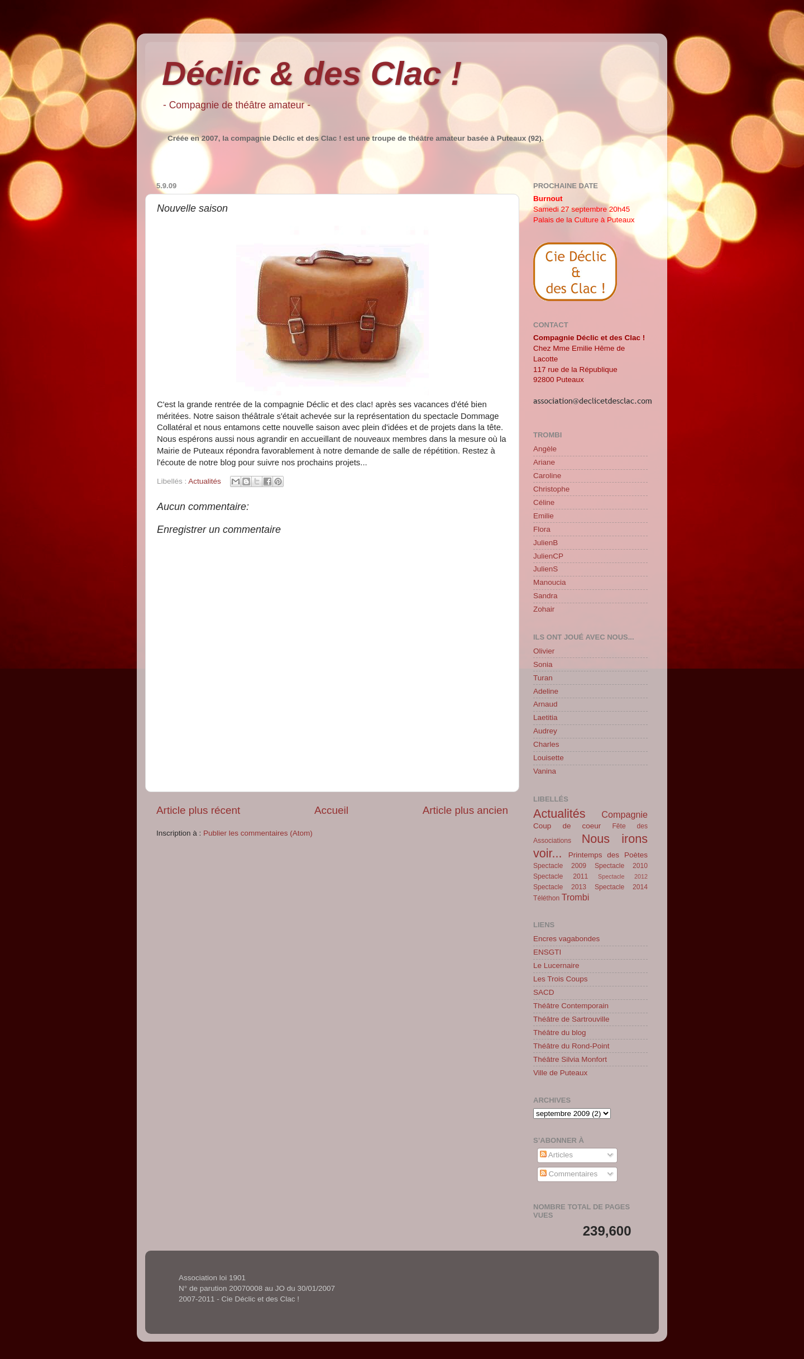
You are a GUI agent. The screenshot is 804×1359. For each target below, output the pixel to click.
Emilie (543, 516)
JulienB (545, 542)
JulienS (545, 569)
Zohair (543, 609)
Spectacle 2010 (621, 866)
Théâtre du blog (559, 1032)
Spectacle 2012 (623, 876)
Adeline (545, 691)
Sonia (543, 664)
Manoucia (549, 582)
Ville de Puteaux (560, 1073)
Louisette (548, 758)
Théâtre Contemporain (571, 1006)
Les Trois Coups (560, 979)
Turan (543, 678)
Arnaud (545, 704)
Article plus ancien (465, 810)
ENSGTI (547, 952)
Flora (542, 529)
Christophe (551, 489)
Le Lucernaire (556, 965)
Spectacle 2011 (560, 876)
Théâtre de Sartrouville (571, 1019)
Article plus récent (198, 810)
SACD (543, 992)
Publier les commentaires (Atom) (258, 833)
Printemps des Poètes (608, 855)
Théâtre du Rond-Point (571, 1046)
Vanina (544, 771)
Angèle (545, 449)
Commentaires (569, 1174)
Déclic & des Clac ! (312, 73)
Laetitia (545, 717)
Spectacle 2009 (559, 866)
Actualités (204, 481)
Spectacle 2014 (621, 887)
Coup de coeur (567, 826)
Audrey (545, 731)
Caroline (547, 475)
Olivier (543, 651)
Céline (543, 502)
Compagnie (624, 814)
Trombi (576, 897)
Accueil (331, 810)
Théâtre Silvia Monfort (570, 1059)
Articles (556, 1155)
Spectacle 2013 (559, 887)
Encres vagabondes (566, 938)
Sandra (545, 596)
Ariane (544, 462)
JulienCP (548, 556)
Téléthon (546, 898)
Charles (546, 744)
